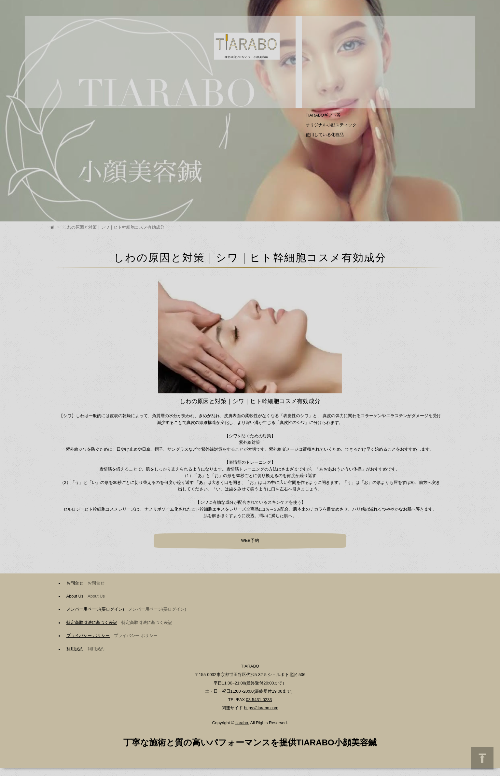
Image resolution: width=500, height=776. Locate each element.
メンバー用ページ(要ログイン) (95, 609)
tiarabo (241, 723)
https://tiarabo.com (261, 708)
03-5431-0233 (259, 700)
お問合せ (74, 583)
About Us (75, 596)
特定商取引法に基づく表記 (91, 622)
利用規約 (74, 649)
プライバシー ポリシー (88, 635)
